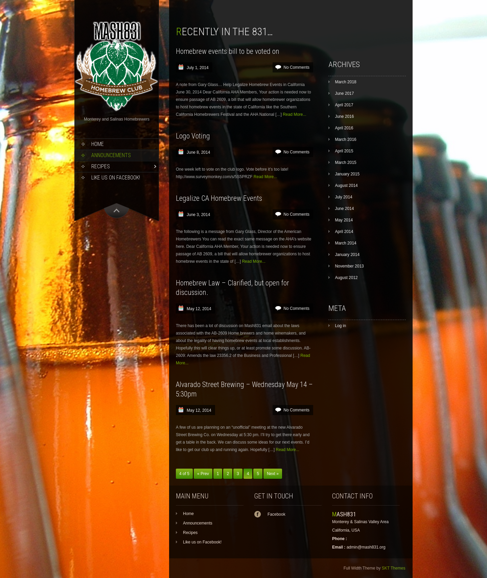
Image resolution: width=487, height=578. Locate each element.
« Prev (203, 473)
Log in (340, 325)
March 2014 (345, 243)
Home (97, 144)
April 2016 (344, 128)
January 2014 (347, 254)
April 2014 (344, 231)
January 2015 (347, 174)
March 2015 (345, 162)
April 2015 (344, 151)
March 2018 (345, 82)
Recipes (100, 166)
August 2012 (346, 277)
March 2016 (345, 139)
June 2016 (344, 116)
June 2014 (344, 208)
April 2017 (344, 105)
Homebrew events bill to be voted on (227, 51)
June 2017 (344, 93)
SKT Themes (393, 568)
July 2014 (343, 197)
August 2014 (346, 185)
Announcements (111, 155)
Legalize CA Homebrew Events (219, 198)
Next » (273, 473)
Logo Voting (193, 136)
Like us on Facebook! (115, 177)
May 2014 (344, 220)
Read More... (294, 114)
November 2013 (349, 266)
